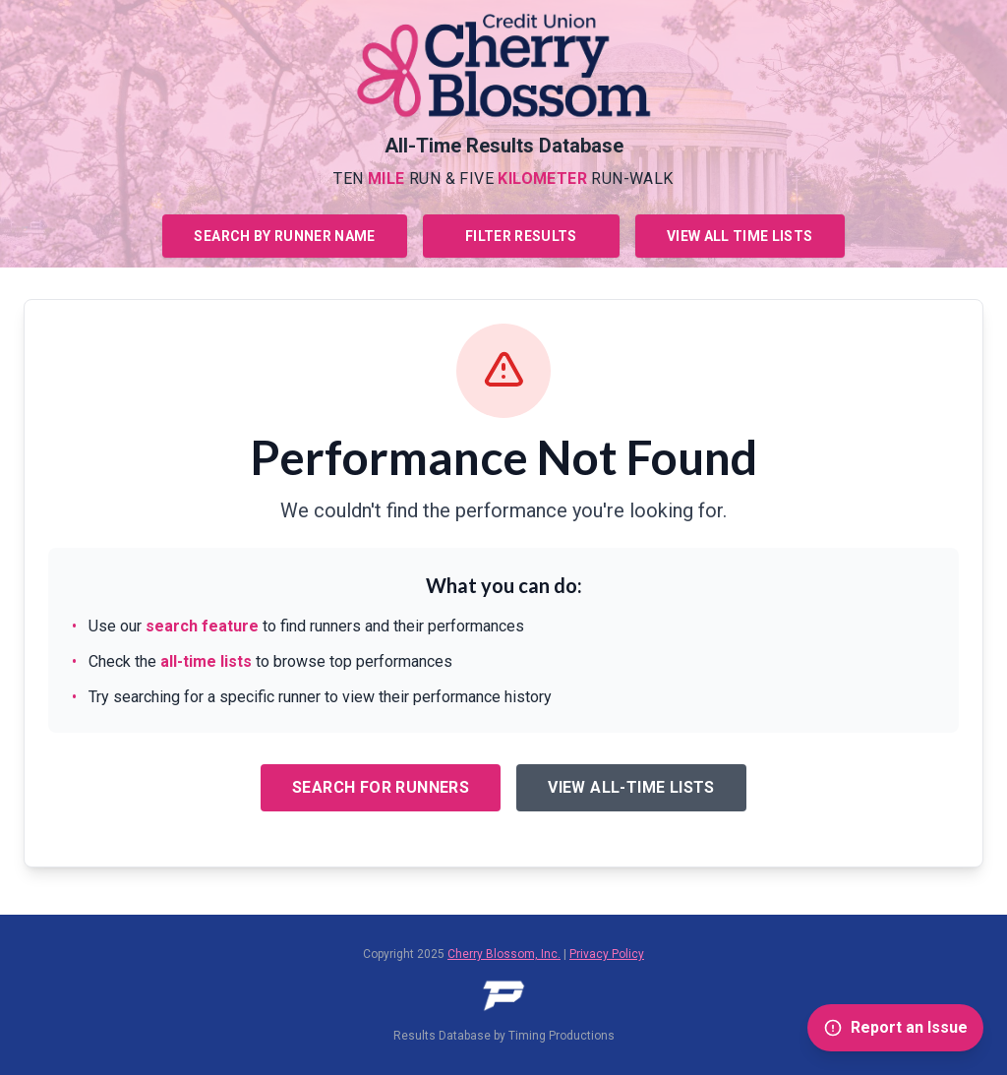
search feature (202, 626)
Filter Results (521, 236)
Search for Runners (380, 787)
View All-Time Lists (631, 787)
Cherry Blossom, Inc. (504, 954)
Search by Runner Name (284, 236)
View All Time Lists (740, 236)
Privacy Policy (606, 954)
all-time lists (206, 661)
